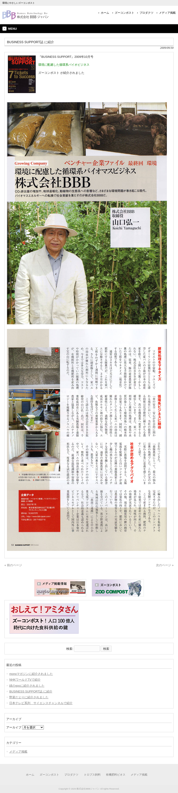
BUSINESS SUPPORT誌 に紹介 (30, 691)
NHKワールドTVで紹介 (24, 679)
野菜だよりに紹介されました (28, 697)
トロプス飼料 (92, 774)
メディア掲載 (167, 12)
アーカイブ (13, 727)
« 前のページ (13, 565)
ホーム (105, 12)
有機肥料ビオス (115, 774)
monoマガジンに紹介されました (31, 674)
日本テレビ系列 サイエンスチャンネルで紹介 (41, 703)
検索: (69, 648)
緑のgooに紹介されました (26, 685)
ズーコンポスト (124, 12)
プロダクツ (146, 12)
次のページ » (165, 565)
